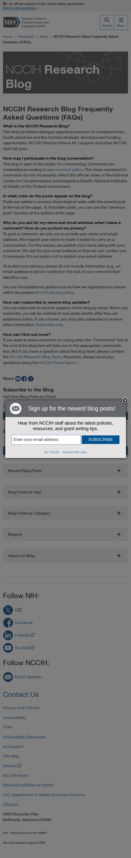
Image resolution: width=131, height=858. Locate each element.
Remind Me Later (75, 452)
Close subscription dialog (125, 400)
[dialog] (65, 429)
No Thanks (51, 452)
